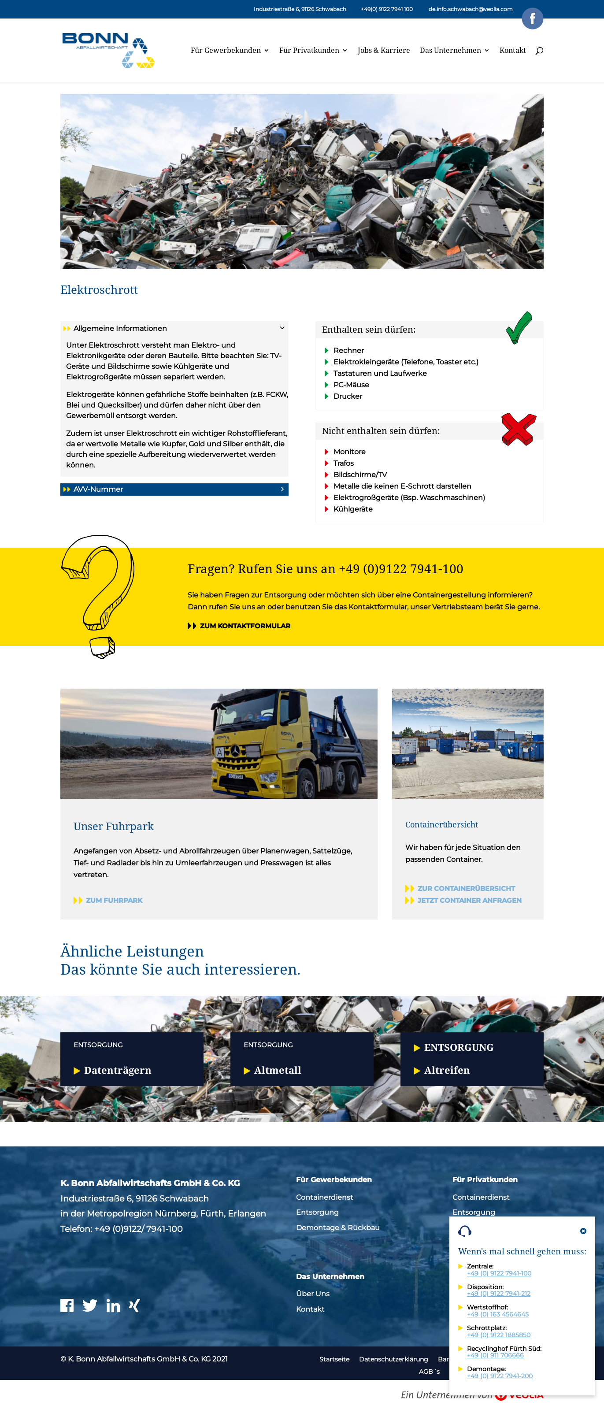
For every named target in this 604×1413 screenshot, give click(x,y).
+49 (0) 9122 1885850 (498, 1335)
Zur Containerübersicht (466, 888)
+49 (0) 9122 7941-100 (499, 1273)
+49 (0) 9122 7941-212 (498, 1294)
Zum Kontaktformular (245, 626)
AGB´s (429, 1372)
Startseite (334, 1359)
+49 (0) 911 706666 (495, 1355)
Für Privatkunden (309, 51)
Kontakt (513, 51)
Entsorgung (459, 1046)
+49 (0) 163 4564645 (498, 1314)
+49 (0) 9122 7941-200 (500, 1376)
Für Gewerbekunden (226, 51)
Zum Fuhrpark (114, 900)
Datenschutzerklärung (393, 1359)
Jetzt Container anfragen (470, 900)
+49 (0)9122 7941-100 (401, 568)
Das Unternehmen (450, 51)
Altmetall (277, 1069)
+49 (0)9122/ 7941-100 (138, 1229)
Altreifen (447, 1069)
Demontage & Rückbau (338, 1228)
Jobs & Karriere (384, 51)
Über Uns (313, 1294)
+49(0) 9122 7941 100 (387, 9)
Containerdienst (324, 1197)
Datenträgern (118, 1069)
